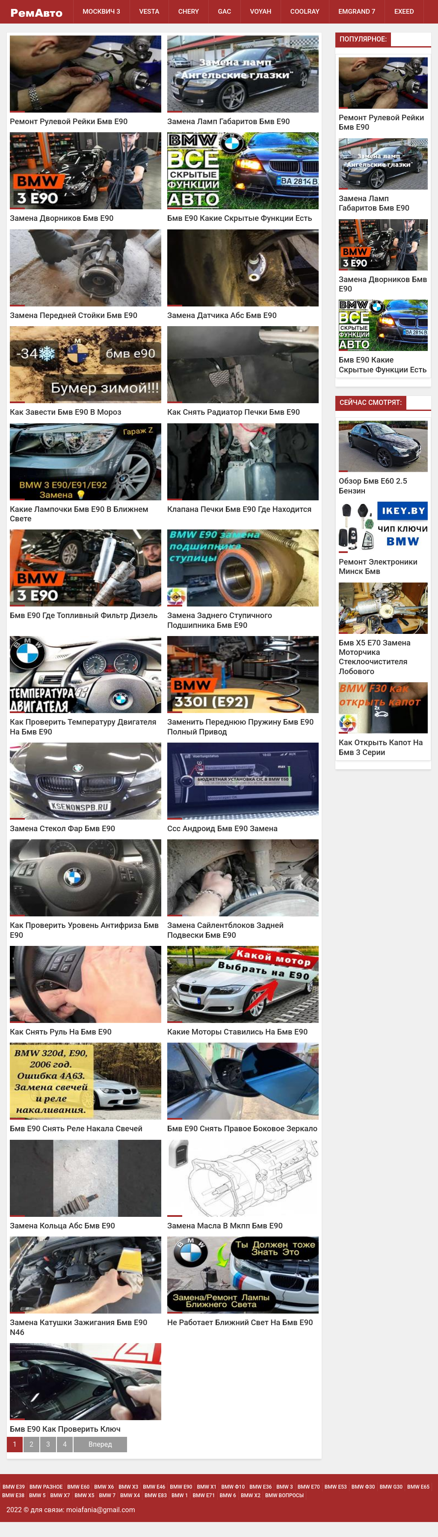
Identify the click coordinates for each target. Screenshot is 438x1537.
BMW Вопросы (284, 1510)
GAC (226, 11)
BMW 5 (37, 1510)
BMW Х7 (60, 1510)
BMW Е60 (78, 1502)
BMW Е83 (156, 1510)
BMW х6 (104, 1502)
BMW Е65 (418, 1502)
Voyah (262, 11)
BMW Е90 (181, 1502)
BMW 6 (228, 1510)
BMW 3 (284, 1502)
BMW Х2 (250, 1510)
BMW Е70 (309, 1502)
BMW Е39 (14, 1502)
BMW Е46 (154, 1502)
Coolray (307, 11)
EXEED (92, 35)
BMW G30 (391, 1502)
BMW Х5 (85, 1510)
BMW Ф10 (233, 1502)
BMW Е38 (13, 1510)
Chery (189, 11)
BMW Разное (46, 1502)
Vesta (150, 11)
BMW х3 (128, 1502)
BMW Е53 (336, 1502)
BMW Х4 (130, 1510)
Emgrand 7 (360, 11)
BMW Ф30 (363, 1502)
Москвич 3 (102, 11)
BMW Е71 (203, 1510)
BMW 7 (107, 1510)
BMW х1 (206, 1502)
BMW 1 (180, 1510)
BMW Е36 (260, 1502)
